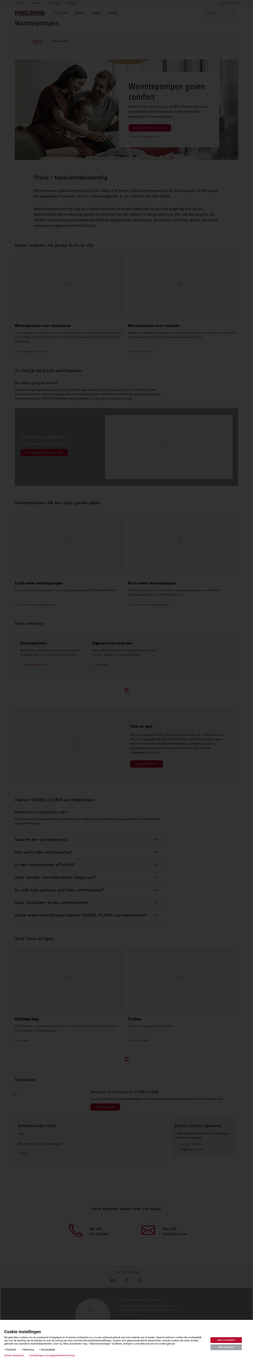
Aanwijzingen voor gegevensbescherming (52, 1355)
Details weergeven (14, 1355)
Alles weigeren (226, 1347)
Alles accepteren (226, 1340)
